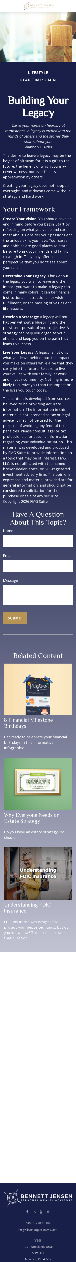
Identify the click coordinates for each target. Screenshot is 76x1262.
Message (10, 580)
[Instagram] (48, 1212)
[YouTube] (41, 1212)
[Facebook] (27, 1212)
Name (8, 530)
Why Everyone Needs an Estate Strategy (31, 818)
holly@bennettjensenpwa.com (38, 1230)
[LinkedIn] (34, 1212)
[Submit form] (15, 618)
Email (7, 555)
